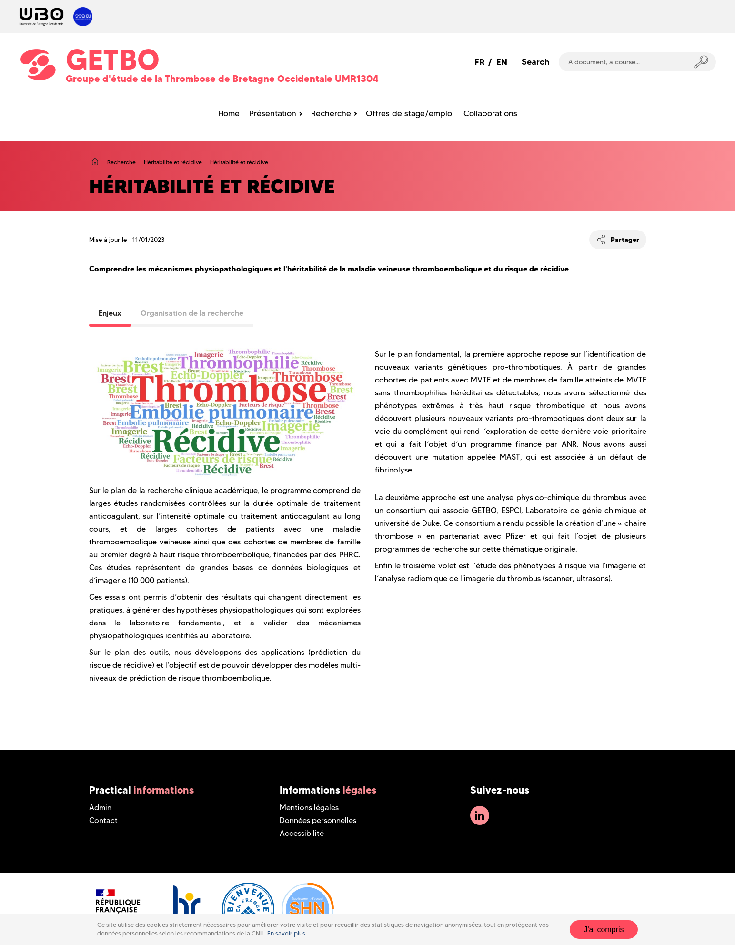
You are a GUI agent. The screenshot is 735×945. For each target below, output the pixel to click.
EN (501, 62)
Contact (103, 820)
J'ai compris (604, 929)
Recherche (121, 162)
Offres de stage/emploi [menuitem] (410, 113)
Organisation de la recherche (192, 313)
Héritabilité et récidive (173, 162)
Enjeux (110, 313)
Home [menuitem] (229, 113)
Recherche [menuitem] (331, 113)
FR (479, 62)
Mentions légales (309, 807)
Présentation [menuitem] (272, 113)
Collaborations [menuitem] (490, 113)
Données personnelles (318, 820)
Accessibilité (302, 833)
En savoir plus (286, 933)
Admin (100, 807)
